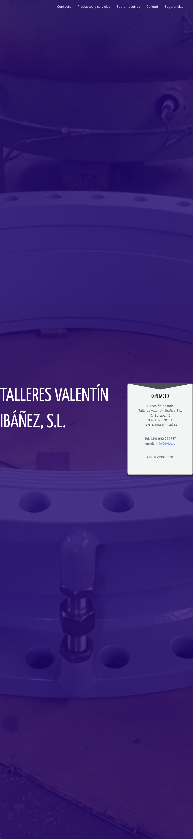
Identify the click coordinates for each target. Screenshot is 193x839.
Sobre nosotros (128, 6)
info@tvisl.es (165, 443)
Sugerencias (174, 6)
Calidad (152, 6)
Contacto (64, 6)
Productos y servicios (94, 6)
